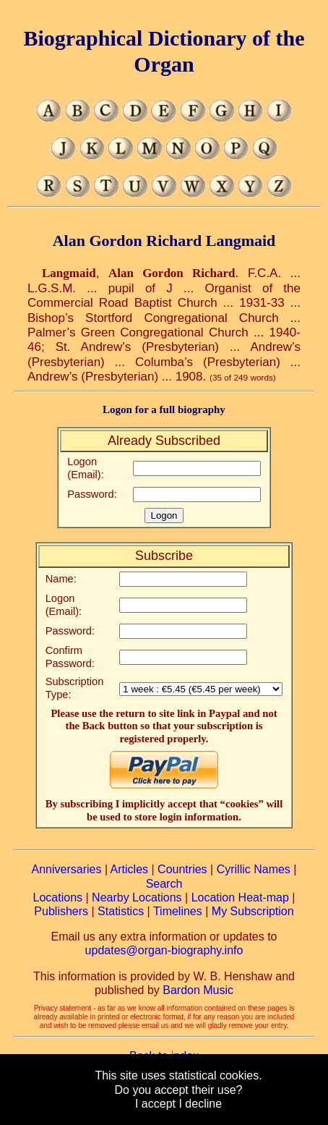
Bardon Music (198, 990)
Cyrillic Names (253, 869)
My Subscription (253, 911)
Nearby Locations (137, 897)
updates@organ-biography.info (164, 950)
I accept (155, 1104)
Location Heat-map (240, 897)
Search (164, 884)
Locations (58, 897)
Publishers (61, 911)
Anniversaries (67, 869)
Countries (182, 869)
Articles (129, 869)
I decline (200, 1104)
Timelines (177, 911)
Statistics (121, 911)
